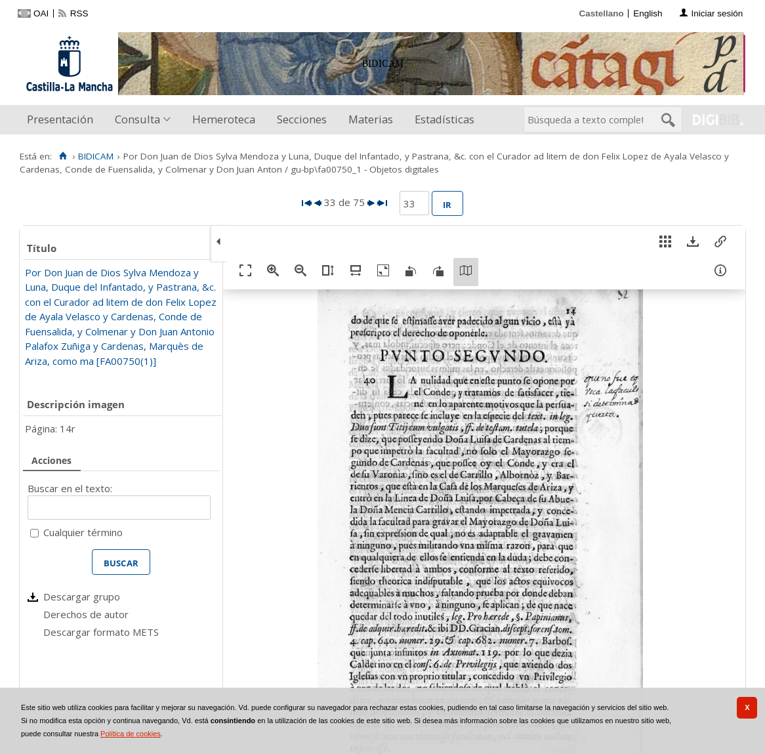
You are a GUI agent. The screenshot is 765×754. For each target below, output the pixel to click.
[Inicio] (62, 156)
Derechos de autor (86, 614)
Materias (370, 119)
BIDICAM (96, 156)
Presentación (60, 119)
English (647, 13)
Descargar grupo (81, 596)
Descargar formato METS (101, 632)
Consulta (137, 119)
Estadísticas (444, 119)
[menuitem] (63, 120)
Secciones (302, 119)
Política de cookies (130, 734)
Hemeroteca (223, 119)
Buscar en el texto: (70, 488)
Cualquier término (83, 532)
